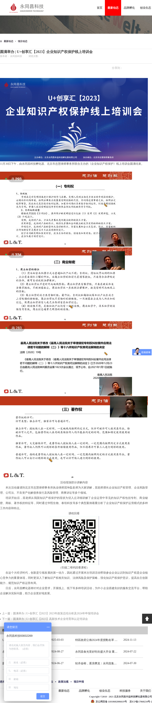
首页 (99, 7)
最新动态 (8, 41)
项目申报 (79, 681)
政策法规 (63, 681)
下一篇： (45, 618)
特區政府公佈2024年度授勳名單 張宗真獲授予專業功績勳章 (111, 640)
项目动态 (22, 41)
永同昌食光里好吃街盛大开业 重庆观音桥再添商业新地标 (110, 651)
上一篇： (50, 613)
